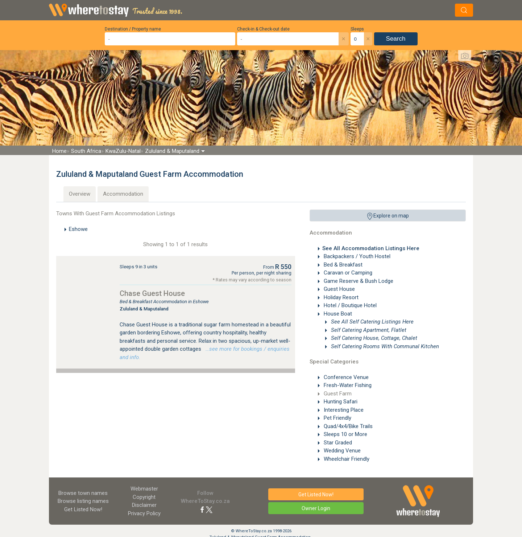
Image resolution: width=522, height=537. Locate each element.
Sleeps (357, 29)
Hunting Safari (339, 401)
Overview (79, 194)
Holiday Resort (340, 297)
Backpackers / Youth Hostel (356, 256)
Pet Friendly (336, 418)
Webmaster (144, 488)
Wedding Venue (341, 450)
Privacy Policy (144, 513)
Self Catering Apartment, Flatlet (368, 330)
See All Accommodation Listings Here (370, 248)
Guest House (338, 289)
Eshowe (78, 229)
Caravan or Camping (347, 272)
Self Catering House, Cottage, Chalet (373, 338)
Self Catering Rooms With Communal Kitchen (384, 346)
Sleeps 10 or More (344, 434)
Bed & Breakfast (342, 264)
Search (396, 38)
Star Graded (337, 442)
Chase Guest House (152, 293)
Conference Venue (345, 377)
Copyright (144, 497)
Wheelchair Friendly (345, 459)
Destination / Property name (133, 29)
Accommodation (123, 194)
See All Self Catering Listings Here (372, 321)
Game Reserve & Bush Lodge (357, 281)
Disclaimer (144, 505)
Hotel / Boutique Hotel (349, 305)
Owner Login (316, 508)
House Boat (337, 313)
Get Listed (83, 509)
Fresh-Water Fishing (347, 385)
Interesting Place (343, 410)
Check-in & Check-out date (263, 29)
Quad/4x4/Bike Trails (347, 426)
